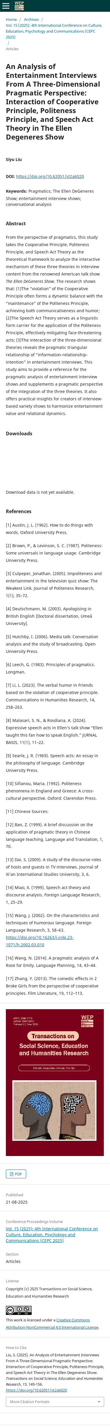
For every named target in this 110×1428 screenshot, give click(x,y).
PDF (18, 1174)
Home (11, 19)
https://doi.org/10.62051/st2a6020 (50, 176)
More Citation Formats (30, 1401)
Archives (31, 19)
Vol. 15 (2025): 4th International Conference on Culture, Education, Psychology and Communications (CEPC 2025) (54, 31)
